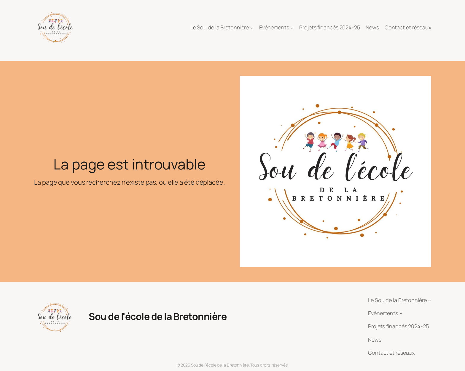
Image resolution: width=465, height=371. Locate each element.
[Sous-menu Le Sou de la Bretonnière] (252, 27)
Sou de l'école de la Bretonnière (158, 316)
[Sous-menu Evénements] (292, 27)
